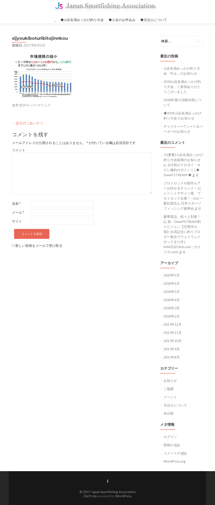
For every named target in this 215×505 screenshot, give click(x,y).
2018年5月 (172, 291)
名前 (16, 203)
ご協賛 (169, 389)
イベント (170, 397)
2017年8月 (172, 357)
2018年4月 (172, 300)
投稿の (172, 445)
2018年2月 (172, 316)
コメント (18, 150)
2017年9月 (172, 349)
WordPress (123, 496)
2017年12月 (173, 324)
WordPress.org (175, 461)
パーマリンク (40, 105)
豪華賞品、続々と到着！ (182, 216)
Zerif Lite (90, 496)
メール (18, 212)
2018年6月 (172, 283)
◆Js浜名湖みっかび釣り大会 (82, 20)
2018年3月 (172, 308)
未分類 (169, 413)
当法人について (175, 405)
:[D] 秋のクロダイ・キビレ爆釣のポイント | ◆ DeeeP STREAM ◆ (182, 170)
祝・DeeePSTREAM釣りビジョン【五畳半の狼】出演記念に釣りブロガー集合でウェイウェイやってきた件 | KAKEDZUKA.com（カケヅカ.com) (182, 236)
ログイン (170, 437)
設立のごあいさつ (27, 123)
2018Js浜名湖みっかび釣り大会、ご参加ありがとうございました (182, 86)
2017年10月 (173, 341)
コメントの (175, 453)
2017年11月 (173, 332)
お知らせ (170, 380)
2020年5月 (172, 275)
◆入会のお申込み (122, 20)
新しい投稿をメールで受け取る (38, 245)
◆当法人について (153, 20)
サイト (17, 221)
